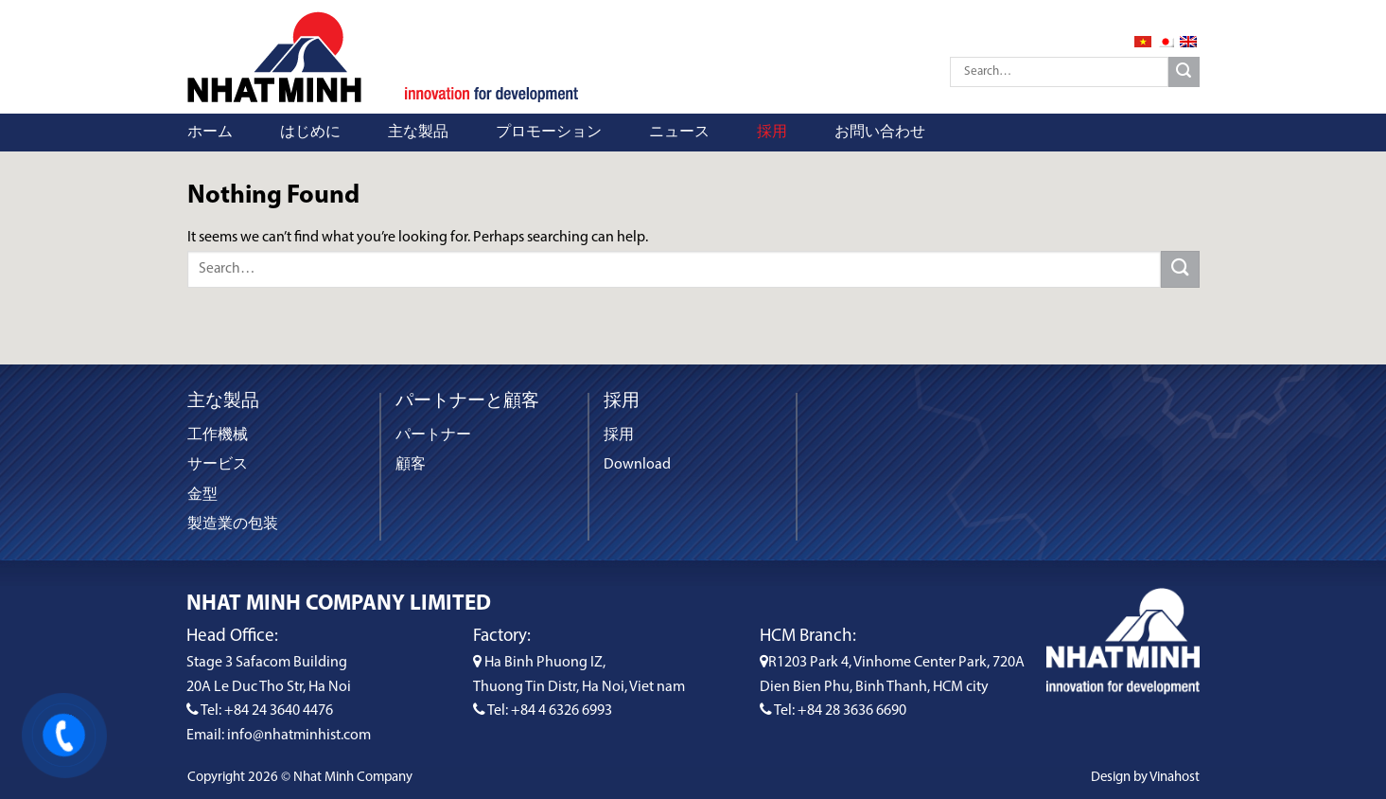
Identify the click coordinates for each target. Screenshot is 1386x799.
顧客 (410, 464)
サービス (217, 464)
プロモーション (549, 132)
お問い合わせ (879, 132)
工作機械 (217, 435)
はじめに (310, 132)
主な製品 (418, 132)
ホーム (210, 132)
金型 (202, 495)
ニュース (679, 132)
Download (637, 464)
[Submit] (1184, 72)
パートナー (433, 435)
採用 (772, 132)
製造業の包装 (232, 524)
